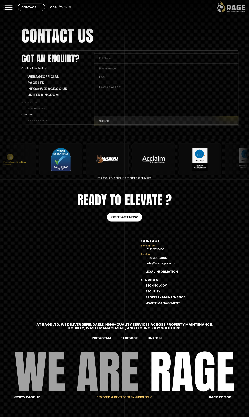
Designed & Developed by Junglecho (124, 397)
